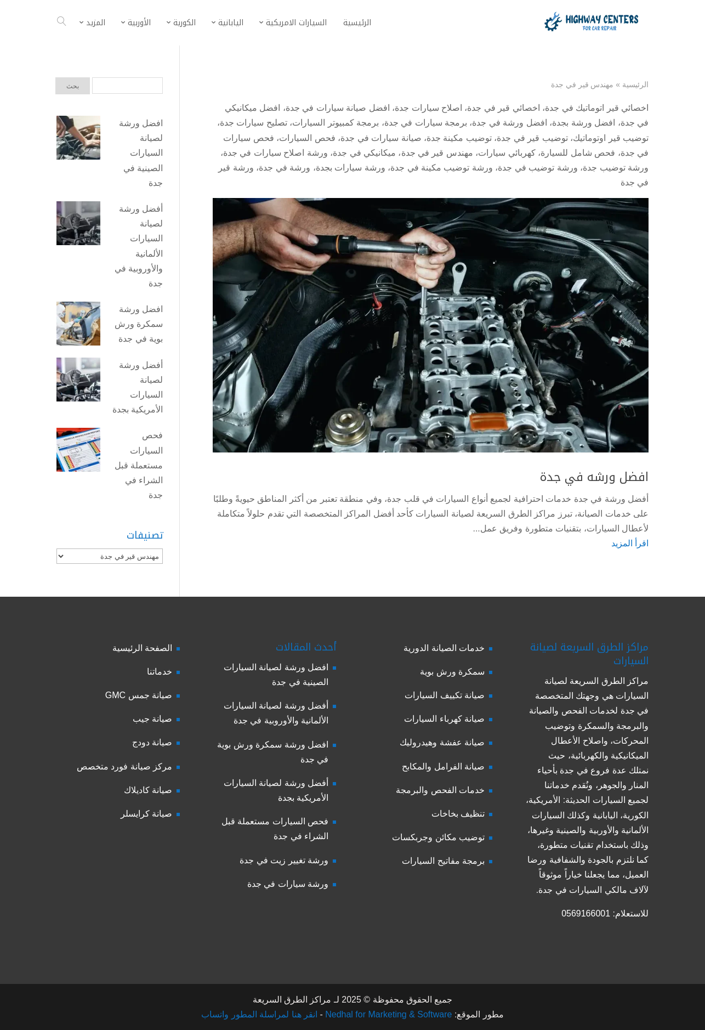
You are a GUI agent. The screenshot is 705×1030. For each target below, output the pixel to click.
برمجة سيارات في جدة (425, 122)
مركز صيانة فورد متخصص (124, 766)
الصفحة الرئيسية (142, 648)
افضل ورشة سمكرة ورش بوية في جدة (139, 323)
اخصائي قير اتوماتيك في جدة (597, 107)
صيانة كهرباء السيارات (444, 718)
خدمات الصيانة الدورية (444, 648)
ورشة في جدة (284, 167)
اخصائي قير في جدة (503, 107)
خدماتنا (159, 671)
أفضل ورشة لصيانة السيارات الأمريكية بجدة (137, 387)
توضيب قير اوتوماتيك (611, 138)
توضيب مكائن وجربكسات (438, 837)
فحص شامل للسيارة (578, 152)
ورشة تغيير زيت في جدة (284, 860)
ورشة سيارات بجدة (350, 167)
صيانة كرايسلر (146, 813)
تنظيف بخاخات (458, 813)
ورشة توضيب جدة (616, 167)
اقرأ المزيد (630, 543)
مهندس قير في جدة (437, 152)
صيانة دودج (152, 742)
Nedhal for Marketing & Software (387, 1014)
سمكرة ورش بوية (452, 671)
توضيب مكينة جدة (459, 138)
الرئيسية (635, 84)
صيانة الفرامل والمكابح (443, 766)
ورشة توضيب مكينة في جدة (441, 167)
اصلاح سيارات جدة (428, 107)
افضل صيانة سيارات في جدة (338, 107)
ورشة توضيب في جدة (537, 167)
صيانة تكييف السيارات (445, 695)
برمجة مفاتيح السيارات (443, 860)
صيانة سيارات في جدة (380, 138)
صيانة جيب (152, 718)
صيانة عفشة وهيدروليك (442, 742)
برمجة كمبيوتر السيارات (335, 122)
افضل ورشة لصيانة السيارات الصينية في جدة (141, 153)
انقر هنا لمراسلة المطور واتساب (259, 1014)
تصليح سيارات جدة (253, 122)
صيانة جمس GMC (138, 695)
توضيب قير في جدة (532, 138)
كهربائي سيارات (506, 152)
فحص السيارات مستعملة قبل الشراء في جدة (139, 465)
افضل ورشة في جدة (509, 122)
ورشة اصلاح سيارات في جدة (275, 152)
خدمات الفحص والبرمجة (440, 790)
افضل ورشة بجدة (583, 122)
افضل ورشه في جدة (594, 477)
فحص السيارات (307, 138)
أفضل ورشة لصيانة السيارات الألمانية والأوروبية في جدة (139, 246)
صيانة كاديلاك (148, 790)
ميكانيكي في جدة (364, 152)
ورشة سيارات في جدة (287, 883)
